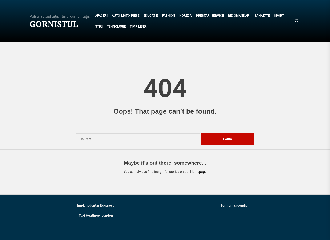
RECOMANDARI (239, 15)
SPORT (279, 15)
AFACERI (101, 15)
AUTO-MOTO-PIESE (125, 15)
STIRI (99, 26)
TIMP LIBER (138, 26)
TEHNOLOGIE (116, 26)
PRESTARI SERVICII (210, 15)
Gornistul (53, 24)
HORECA (185, 15)
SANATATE (262, 15)
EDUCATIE (151, 15)
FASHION (168, 15)
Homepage (198, 172)
